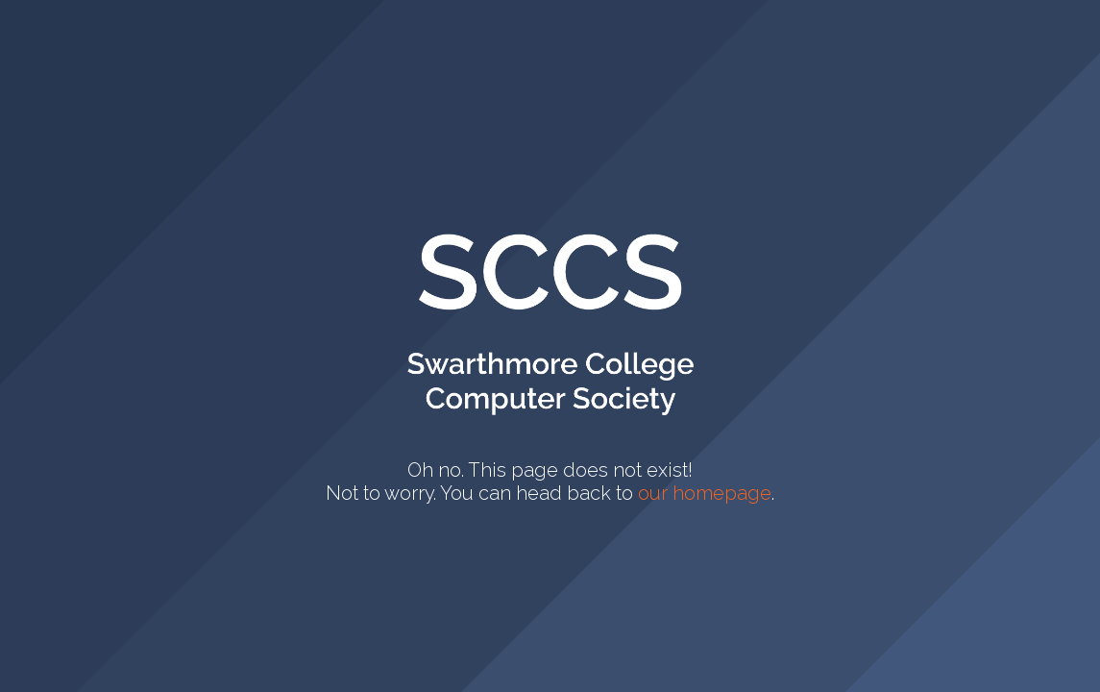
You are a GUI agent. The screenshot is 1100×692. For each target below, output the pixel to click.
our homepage (704, 493)
